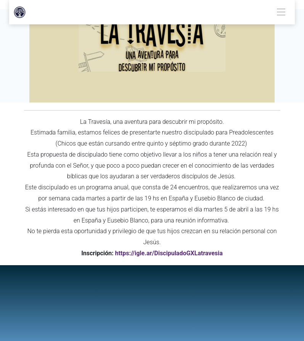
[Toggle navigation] (281, 12)
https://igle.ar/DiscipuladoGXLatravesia (168, 253)
